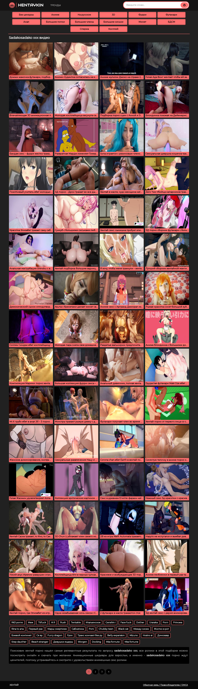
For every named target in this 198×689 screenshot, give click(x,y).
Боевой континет (21, 635)
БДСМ (171, 22)
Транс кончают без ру (90, 635)
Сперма (84, 29)
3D (113, 14)
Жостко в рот (161, 629)
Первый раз (35, 629)
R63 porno (17, 622)
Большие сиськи (113, 22)
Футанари (171, 14)
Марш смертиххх (57, 629)
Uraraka (153, 622)
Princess (177, 622)
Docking (96, 642)
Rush (63, 622)
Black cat (123, 629)
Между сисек (141, 629)
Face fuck (125, 622)
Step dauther (18, 642)
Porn (165, 622)
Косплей (113, 29)
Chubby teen (106, 629)
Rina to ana (17, 629)
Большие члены (84, 22)
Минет (142, 22)
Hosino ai (147, 635)
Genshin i (110, 622)
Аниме (55, 14)
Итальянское (93, 622)
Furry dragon (54, 635)
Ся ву (39, 635)
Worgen (82, 642)
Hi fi (53, 622)
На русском (84, 14)
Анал (26, 22)
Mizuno (134, 635)
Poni (91, 629)
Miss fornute (113, 642)
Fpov (70, 635)
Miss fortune (131, 642)
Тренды (55, 5)
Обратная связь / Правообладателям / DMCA (165, 685)
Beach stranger (39, 642)
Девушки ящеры (63, 642)
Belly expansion (116, 635)
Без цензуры (26, 14)
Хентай (14, 685)
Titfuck (42, 622)
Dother (140, 622)
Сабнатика (78, 629)
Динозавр (163, 635)
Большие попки (55, 22)
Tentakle (76, 622)
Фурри (142, 14)
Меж (30, 622)
